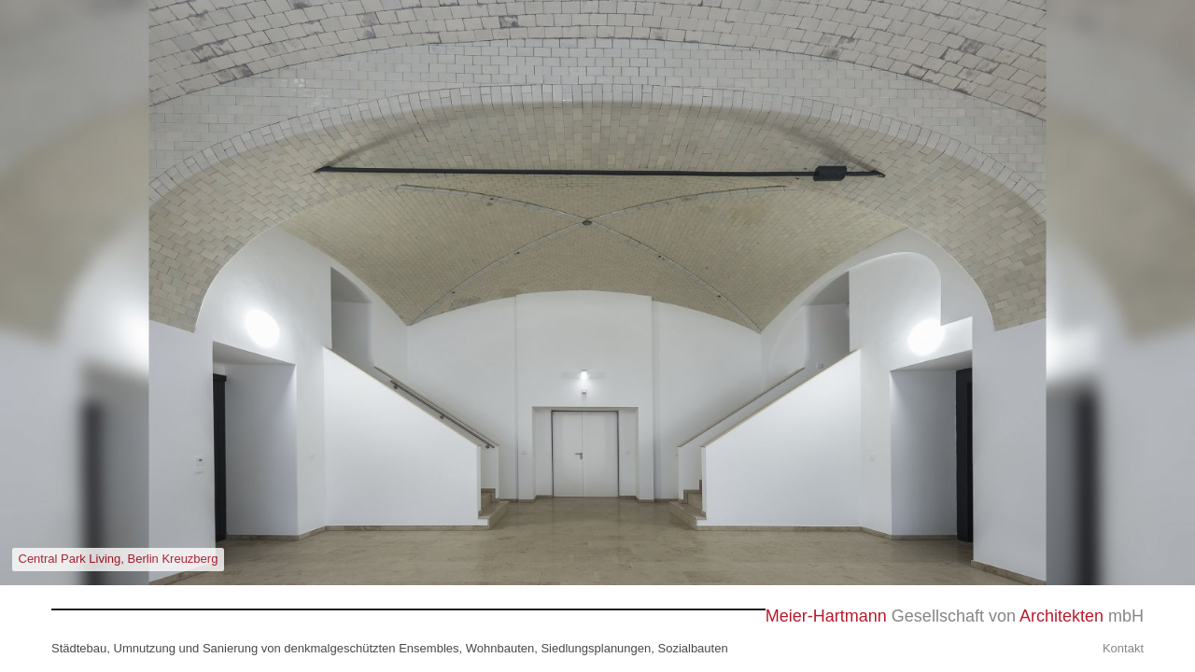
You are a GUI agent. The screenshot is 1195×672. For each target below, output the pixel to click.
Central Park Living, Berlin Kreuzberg (118, 559)
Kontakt (1123, 648)
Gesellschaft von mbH (955, 617)
